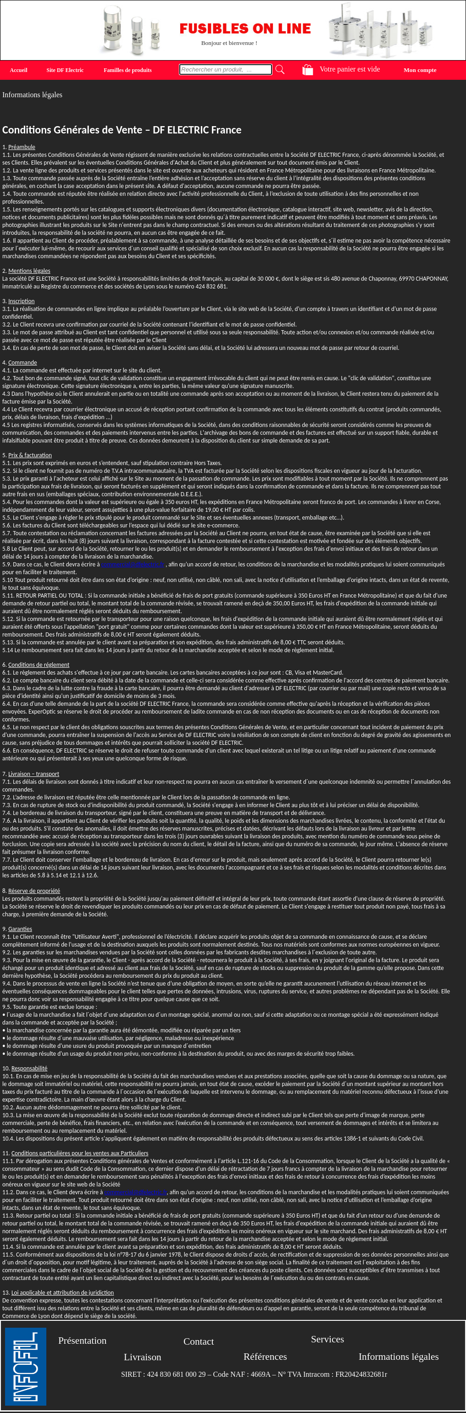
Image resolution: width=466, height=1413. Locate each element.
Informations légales (399, 1356)
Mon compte (420, 69)
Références (265, 1356)
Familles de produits (127, 70)
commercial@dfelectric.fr (132, 564)
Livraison (142, 1357)
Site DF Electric (65, 70)
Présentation (82, 1340)
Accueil (19, 70)
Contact (198, 1341)
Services (327, 1339)
